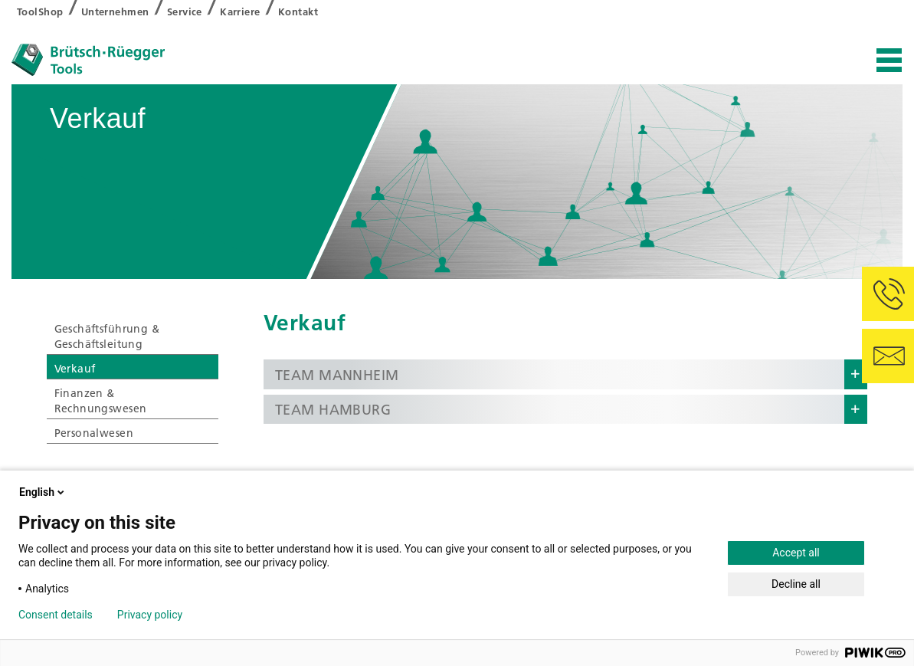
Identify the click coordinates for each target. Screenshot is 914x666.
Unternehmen (115, 11)
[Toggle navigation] (889, 61)
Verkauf (75, 369)
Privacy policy (149, 615)
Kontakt (298, 11)
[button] (565, 374)
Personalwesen (93, 433)
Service (184, 11)
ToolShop (40, 11)
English (43, 492)
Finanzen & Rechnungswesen (100, 400)
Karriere (240, 11)
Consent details (55, 615)
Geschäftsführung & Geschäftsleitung (107, 336)
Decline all (796, 584)
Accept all (796, 552)
